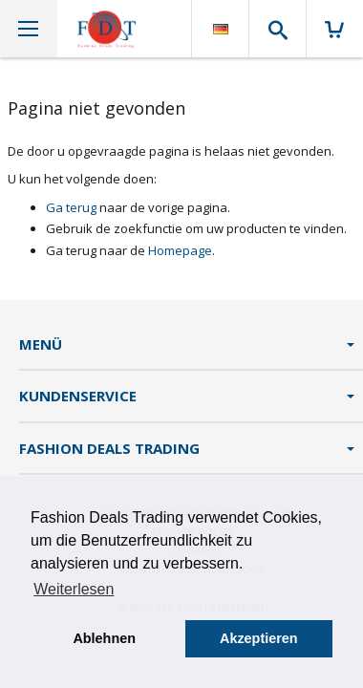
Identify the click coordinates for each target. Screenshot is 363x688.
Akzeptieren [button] (259, 638)
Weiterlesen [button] (73, 589)
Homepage (180, 250)
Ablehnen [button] (104, 638)
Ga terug (71, 207)
